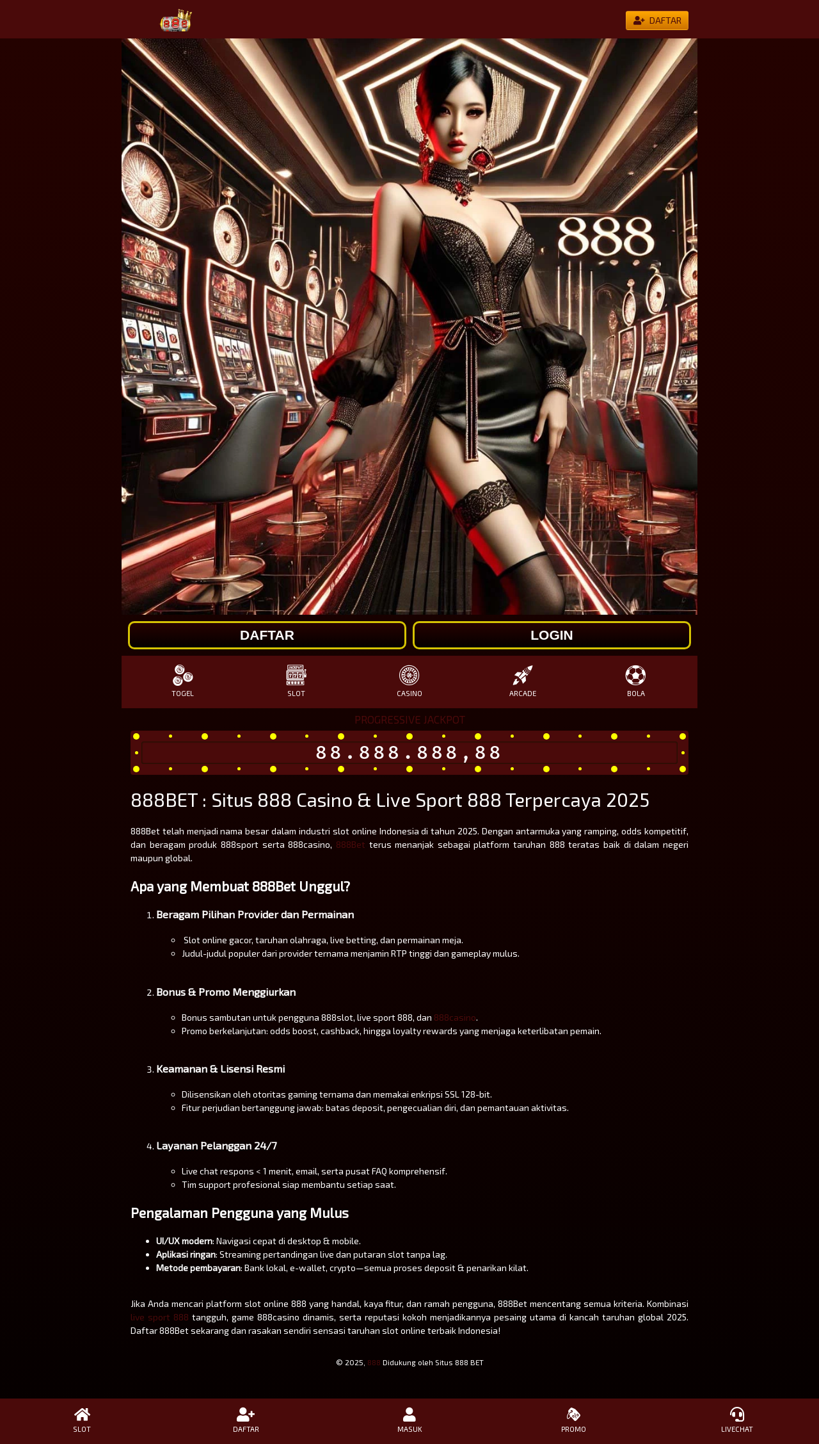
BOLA (636, 681)
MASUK (409, 1420)
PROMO (573, 1420)
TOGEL (182, 681)
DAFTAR (245, 1420)
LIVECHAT (737, 1420)
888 (374, 1362)
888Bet (350, 844)
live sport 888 (160, 1316)
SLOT (296, 681)
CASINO (409, 681)
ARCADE (523, 681)
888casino (455, 1017)
